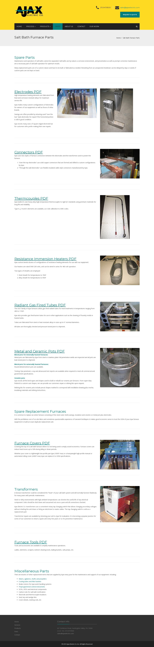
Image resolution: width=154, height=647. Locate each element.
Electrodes (23, 92)
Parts (57, 26)
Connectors (24, 152)
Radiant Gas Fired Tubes (35, 305)
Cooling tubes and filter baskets (30, 581)
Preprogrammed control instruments (32, 587)
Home (19, 26)
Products (45, 26)
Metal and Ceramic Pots (35, 351)
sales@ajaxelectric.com (130, 7)
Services (17, 625)
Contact (81, 26)
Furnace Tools (26, 542)
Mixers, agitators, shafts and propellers (33, 579)
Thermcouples (26, 198)
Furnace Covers (27, 443)
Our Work (94, 26)
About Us (69, 26)
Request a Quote (130, 14)
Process (31, 26)
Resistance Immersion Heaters (41, 259)
